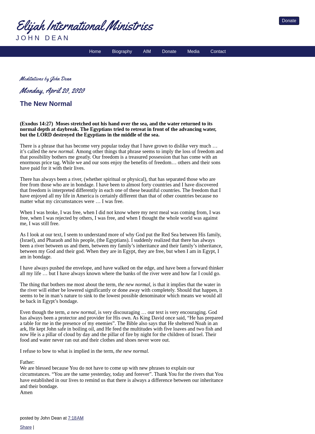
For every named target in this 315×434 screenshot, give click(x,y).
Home (95, 51)
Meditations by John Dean (45, 78)
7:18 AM (75, 418)
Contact (218, 51)
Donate (289, 20)
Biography (122, 51)
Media (193, 51)
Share (26, 427)
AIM (147, 51)
